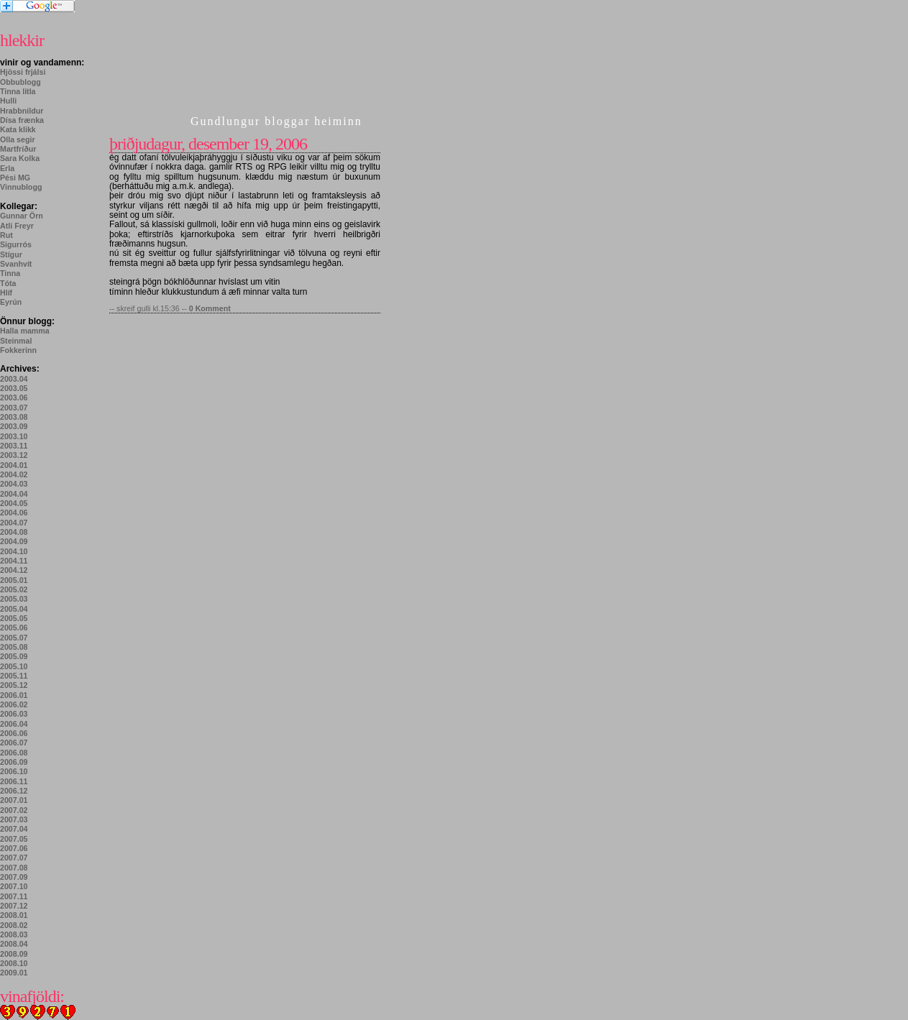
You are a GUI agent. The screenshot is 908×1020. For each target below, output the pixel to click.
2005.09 (14, 656)
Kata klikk (18, 129)
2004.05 (14, 503)
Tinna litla (18, 91)
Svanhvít (16, 263)
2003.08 (14, 417)
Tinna (10, 273)
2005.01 (14, 580)
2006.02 (14, 704)
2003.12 (14, 455)
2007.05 (14, 839)
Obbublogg (20, 82)
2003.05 (14, 388)
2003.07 (14, 407)
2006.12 (14, 790)
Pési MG (15, 177)
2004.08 (14, 532)
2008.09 (14, 954)
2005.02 (14, 589)
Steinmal (16, 340)
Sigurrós (16, 244)
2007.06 (14, 848)
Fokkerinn (18, 350)
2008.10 (14, 963)
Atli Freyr (17, 225)
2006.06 (14, 733)
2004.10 (14, 551)
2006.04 (14, 724)
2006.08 (14, 752)
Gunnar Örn (21, 215)
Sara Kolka (20, 158)
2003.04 (14, 379)
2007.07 (14, 857)
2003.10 (14, 436)
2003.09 (14, 426)
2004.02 (14, 474)
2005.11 (14, 675)
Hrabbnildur (21, 110)
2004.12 (14, 570)
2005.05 (14, 618)
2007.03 (14, 819)
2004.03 (14, 483)
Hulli (8, 100)
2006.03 (14, 713)
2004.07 (14, 522)
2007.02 (14, 810)
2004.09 (14, 541)
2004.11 (14, 560)
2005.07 (14, 637)
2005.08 (14, 647)
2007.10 (14, 886)
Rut (6, 235)
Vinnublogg (21, 187)
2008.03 (14, 934)
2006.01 (14, 695)
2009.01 (14, 972)
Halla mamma (25, 330)
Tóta (8, 283)
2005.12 (14, 685)
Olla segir (17, 139)
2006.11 (14, 781)
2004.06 (14, 512)
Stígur (11, 254)
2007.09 (14, 877)
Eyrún (11, 302)
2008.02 (14, 925)
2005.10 (14, 666)
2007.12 (14, 905)
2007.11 (14, 896)
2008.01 (14, 915)
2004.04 (14, 494)
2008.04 (14, 943)
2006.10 (14, 771)
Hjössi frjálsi (22, 72)
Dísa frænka (22, 120)
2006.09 (14, 762)
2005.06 (14, 627)
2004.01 (14, 465)
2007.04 (14, 828)
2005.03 (14, 598)
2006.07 (14, 742)
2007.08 (14, 867)
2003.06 (14, 397)
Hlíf (6, 292)
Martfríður (18, 148)
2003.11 (14, 445)
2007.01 (14, 800)
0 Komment (210, 308)
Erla (7, 168)
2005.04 (14, 609)
